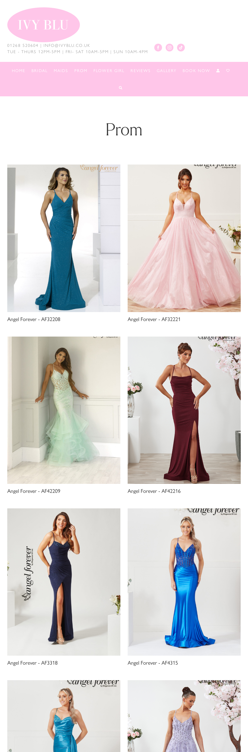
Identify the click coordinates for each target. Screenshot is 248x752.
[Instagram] (169, 47)
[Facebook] (158, 47)
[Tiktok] (181, 47)
